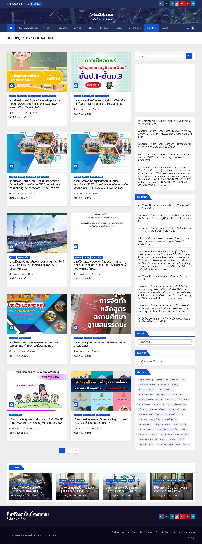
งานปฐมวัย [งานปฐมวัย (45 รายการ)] (177, 394)
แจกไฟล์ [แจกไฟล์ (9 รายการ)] (142, 444)
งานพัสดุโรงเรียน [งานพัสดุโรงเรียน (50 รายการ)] (146, 399)
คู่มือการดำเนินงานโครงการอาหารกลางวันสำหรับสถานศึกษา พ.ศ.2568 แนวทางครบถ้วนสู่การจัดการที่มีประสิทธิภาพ (164, 157)
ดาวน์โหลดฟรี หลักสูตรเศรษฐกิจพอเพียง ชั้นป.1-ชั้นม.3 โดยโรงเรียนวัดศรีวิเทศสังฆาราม (99, 102)
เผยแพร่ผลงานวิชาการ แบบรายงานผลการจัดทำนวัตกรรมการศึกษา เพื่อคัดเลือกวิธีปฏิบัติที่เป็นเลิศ (164, 145)
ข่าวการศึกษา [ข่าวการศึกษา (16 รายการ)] (163, 384)
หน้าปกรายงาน (22, 96)
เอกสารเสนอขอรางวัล (81, 484)
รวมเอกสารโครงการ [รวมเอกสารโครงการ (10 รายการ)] (177, 409)
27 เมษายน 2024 (83, 109)
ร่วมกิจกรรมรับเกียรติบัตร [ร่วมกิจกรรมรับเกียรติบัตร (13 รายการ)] (166, 414)
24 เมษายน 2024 (19, 193)
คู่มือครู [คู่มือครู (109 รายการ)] (175, 384)
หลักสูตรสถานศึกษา (34, 96)
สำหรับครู (13, 96)
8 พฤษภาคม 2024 (19, 113)
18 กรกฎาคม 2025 (163, 495)
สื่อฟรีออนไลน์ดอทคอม (101, 14)
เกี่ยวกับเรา (167, 28)
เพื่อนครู (63, 28)
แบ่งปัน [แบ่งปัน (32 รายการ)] (151, 444)
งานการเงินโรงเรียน (159, 480)
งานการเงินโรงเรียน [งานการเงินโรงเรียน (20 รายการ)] (147, 389)
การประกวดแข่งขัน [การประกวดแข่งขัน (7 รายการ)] (147, 384)
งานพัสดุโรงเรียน (172, 480)
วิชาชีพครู (104, 28)
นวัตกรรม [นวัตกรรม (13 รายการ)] (143, 409)
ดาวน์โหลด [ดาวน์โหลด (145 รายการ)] (183, 399)
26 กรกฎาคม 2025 (22, 495)
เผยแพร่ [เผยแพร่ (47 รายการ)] (184, 429)
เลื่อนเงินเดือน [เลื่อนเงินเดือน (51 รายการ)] (166, 434)
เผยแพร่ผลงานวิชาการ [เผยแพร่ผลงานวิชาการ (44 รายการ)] (148, 434)
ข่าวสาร (48, 28)
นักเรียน (78, 28)
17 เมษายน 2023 (83, 428)
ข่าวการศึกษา (78, 338)
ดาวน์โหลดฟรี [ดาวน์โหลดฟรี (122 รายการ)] (144, 404)
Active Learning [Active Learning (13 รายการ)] (146, 379)
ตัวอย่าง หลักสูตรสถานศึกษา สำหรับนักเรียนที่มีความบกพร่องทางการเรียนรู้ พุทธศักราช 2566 (36, 421)
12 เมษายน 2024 (19, 274)
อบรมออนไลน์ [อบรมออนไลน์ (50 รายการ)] (180, 424)
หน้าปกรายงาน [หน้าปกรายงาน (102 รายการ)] (145, 424)
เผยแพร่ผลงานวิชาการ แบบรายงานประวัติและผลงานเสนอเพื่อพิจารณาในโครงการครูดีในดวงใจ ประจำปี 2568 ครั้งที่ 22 (165, 133)
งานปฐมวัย (13, 177)
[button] (188, 28)
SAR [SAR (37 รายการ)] (183, 379)
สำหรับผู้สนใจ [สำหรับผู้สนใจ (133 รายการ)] (171, 419)
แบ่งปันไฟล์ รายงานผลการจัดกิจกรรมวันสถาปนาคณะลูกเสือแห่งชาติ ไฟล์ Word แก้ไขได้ (164, 320)
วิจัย (91, 28)
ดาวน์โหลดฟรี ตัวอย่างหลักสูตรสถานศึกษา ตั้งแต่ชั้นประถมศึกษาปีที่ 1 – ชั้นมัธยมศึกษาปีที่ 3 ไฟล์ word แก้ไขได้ (101, 265)
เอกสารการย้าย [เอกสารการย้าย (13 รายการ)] (181, 434)
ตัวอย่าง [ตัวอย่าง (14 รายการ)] (156, 404)
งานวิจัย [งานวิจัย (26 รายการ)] (159, 399)
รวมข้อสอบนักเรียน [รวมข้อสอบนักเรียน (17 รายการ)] (158, 409)
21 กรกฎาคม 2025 (116, 495)
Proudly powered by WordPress (19, 535)
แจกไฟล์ (151, 28)
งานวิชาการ (77, 257)
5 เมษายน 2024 (83, 274)
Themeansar (52, 535)
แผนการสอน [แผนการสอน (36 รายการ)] (174, 444)
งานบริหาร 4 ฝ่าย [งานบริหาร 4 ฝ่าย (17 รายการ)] (146, 394)
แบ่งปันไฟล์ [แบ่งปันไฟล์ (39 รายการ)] (161, 444)
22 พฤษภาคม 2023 (20, 428)
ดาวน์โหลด (134, 28)
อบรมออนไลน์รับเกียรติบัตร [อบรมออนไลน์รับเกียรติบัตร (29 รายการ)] (167, 429)
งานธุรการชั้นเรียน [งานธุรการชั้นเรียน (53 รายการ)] (165, 389)
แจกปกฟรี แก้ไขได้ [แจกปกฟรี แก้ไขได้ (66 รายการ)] (167, 439)
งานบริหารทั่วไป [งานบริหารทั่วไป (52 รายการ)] (163, 394)
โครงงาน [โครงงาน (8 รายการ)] (186, 444)
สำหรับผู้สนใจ (33, 484)
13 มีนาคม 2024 (83, 351)
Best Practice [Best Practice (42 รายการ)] (162, 379)
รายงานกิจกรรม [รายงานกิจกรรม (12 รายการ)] (145, 414)
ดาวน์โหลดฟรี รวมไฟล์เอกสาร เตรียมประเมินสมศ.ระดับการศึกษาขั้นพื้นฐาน (30, 491)
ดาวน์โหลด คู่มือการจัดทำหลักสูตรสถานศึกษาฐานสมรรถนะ (99, 344)
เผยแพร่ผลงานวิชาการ (65, 484)
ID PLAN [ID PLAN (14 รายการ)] (174, 379)
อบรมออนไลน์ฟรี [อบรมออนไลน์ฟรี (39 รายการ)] (146, 429)
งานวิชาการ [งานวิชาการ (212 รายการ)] (171, 399)
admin (33, 113)
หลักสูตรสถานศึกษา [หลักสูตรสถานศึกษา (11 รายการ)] (163, 424)
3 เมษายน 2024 (19, 351)
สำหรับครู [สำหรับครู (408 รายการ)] (143, 419)
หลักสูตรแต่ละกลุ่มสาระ (48, 96)
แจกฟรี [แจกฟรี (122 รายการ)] (181, 439)
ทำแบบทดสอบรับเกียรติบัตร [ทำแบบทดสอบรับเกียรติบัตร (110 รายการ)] (174, 404)
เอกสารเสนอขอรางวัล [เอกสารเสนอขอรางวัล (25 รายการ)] (148, 439)
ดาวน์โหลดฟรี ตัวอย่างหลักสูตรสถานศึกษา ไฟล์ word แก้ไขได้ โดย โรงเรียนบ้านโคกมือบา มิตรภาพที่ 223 (36, 265)
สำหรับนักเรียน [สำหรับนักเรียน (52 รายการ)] (156, 419)
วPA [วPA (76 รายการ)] (181, 414)
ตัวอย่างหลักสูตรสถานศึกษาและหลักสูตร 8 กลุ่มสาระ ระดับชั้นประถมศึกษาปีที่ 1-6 (101, 421)
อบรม (119, 28)
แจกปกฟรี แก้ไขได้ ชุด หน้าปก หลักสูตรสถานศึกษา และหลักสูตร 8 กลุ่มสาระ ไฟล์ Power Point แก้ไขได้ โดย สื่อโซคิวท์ (35, 104)
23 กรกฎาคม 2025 (69, 495)
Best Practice (112, 480)
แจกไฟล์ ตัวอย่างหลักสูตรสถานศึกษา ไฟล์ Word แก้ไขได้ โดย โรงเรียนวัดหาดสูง (33, 344)
